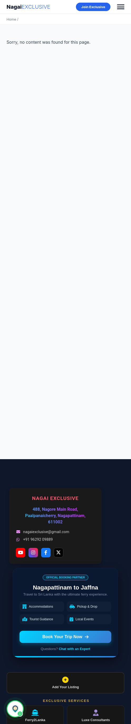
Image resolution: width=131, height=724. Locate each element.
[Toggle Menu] (120, 6)
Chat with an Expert (74, 649)
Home (11, 19)
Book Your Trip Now (65, 636)
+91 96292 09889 (34, 539)
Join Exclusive (93, 7)
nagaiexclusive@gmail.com (42, 532)
